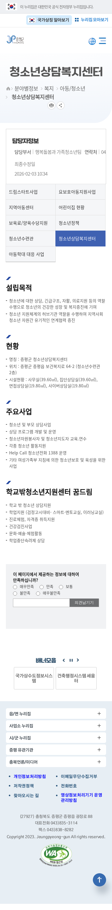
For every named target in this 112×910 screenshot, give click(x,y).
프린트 (51, 105)
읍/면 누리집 (20, 714)
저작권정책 (24, 786)
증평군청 (15, 39)
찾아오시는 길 (26, 795)
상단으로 (99, 879)
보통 (66, 586)
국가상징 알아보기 (53, 20)
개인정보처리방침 (30, 776)
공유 (61, 105)
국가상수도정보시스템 (33, 678)
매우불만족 (48, 593)
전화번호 (69, 786)
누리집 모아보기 (94, 19)
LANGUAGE (92, 41)
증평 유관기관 (21, 750)
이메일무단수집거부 (79, 776)
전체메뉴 (102, 39)
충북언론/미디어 (23, 762)
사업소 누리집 (21, 726)
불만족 (21, 593)
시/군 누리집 (20, 738)
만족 (46, 586)
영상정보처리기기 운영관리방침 (81, 797)
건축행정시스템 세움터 (76, 678)
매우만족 (23, 586)
